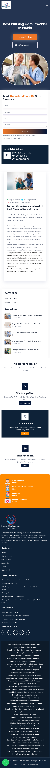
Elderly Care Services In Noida (24, 737)
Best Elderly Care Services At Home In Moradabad (24, 709)
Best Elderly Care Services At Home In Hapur (25, 692)
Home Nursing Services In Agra (24, 647)
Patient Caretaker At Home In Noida (25, 717)
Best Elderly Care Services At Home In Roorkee (24, 746)
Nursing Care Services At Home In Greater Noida (24, 664)
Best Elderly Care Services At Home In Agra (24, 644)
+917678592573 (12, 626)
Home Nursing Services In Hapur (24, 695)
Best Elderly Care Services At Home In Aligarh (24, 650)
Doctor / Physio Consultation (13, 596)
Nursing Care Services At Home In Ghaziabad (24, 658)
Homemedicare (24, 761)
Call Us (25, 460)
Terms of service (18, 765)
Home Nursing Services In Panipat (25, 743)
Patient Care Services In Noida (24, 715)
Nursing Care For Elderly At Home (24, 698)
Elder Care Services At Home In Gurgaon (24, 686)
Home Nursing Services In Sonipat (25, 754)
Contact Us (6, 570)
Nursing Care (7, 593)
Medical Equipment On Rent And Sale (24, 723)
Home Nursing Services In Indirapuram (24, 701)
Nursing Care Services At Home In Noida (24, 731)
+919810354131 (12, 623)
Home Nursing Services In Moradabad (24, 712)
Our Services (6, 559)
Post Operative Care (9, 583)
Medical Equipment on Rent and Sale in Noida (19, 580)
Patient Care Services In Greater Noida (24, 667)
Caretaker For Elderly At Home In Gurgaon (24, 675)
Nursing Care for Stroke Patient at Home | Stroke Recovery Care (24, 601)
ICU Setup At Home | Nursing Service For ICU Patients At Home (23, 588)
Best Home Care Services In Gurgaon (24, 670)
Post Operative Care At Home (24, 684)
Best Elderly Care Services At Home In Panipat (24, 740)
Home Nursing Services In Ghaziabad (24, 656)
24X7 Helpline (25, 450)
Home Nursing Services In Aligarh (24, 653)
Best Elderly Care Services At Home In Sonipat (24, 751)
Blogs (4, 567)
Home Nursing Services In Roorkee (25, 748)
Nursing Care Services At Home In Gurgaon (24, 681)
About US (5, 563)
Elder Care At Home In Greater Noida (24, 661)
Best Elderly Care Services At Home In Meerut (24, 703)
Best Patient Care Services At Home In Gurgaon (24, 678)
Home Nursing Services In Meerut (24, 706)
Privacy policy (32, 765)
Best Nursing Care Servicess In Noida (24, 734)
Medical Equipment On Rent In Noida (24, 720)
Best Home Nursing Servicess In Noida (24, 729)
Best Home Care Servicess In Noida (24, 726)
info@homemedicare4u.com (17, 619)
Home (4, 552)
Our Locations (7, 556)
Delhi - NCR (13, 612)
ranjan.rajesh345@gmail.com (18, 616)
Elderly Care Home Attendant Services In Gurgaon (24, 689)
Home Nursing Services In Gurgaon (24, 672)
